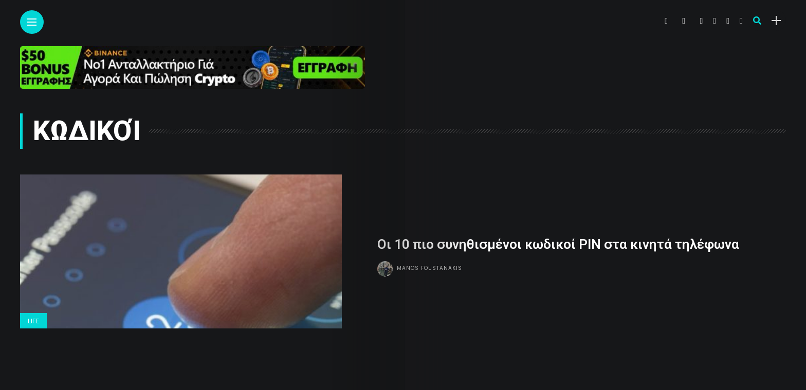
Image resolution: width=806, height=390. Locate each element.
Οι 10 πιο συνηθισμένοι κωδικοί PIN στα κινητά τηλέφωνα (558, 244)
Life (33, 321)
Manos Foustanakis (429, 268)
